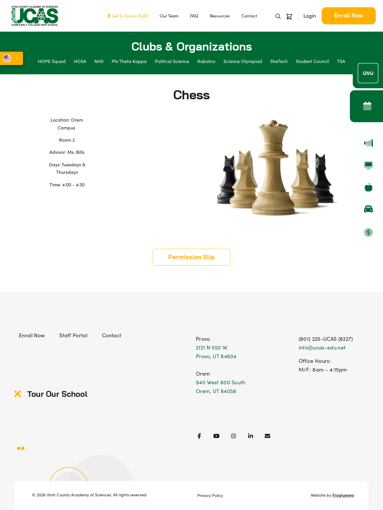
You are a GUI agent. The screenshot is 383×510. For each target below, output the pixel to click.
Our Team (169, 16)
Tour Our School (51, 394)
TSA (341, 61)
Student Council (312, 61)
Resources (220, 16)
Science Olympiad (242, 61)
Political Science (172, 61)
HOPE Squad (52, 61)
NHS (98, 61)
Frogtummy (343, 495)
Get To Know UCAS (130, 16)
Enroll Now (348, 15)
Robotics (206, 61)
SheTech (279, 61)
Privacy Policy (210, 495)
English (7, 58)
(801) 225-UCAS (318, 338)
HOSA (80, 61)
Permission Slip (191, 257)
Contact (249, 16)
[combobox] (11, 58)
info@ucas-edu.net (322, 347)
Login (309, 15)
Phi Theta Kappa (129, 61)
